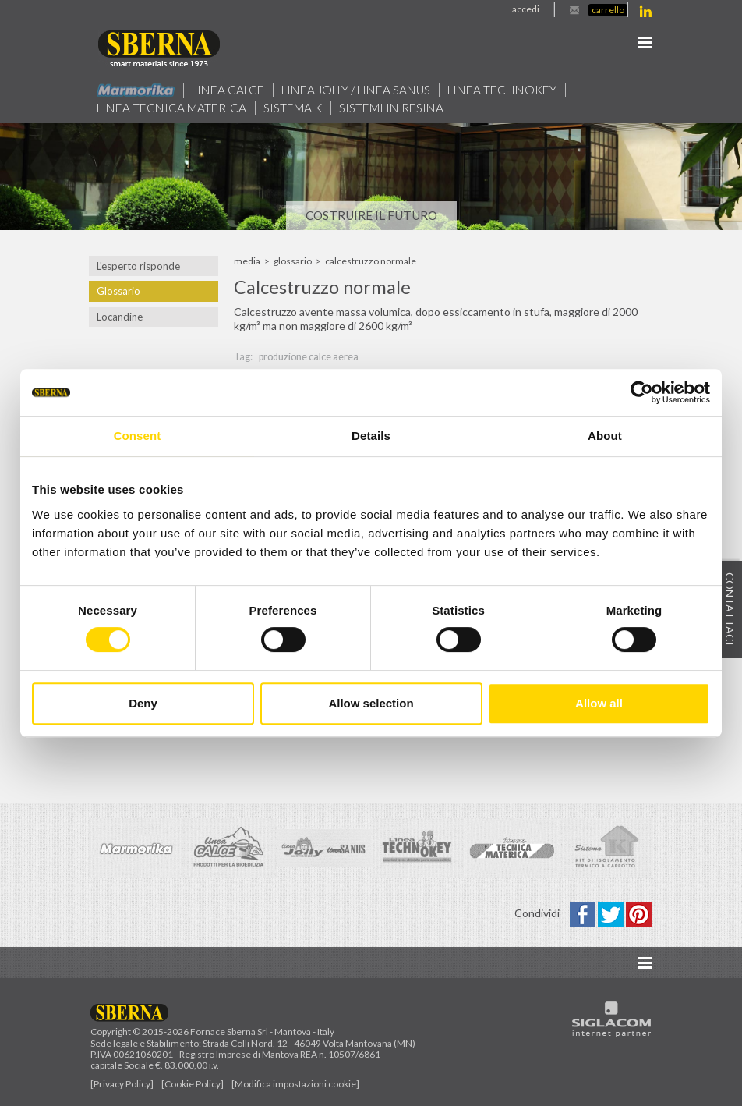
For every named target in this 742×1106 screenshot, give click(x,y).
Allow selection (370, 703)
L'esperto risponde (138, 266)
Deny (143, 703)
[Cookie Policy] (192, 1084)
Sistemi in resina (391, 108)
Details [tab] (371, 435)
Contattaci (730, 610)
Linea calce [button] (228, 90)
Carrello (608, 10)
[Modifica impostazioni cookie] (295, 1084)
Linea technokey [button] (501, 90)
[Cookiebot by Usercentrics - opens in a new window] (642, 392)
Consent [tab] (137, 435)
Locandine (120, 316)
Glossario (118, 291)
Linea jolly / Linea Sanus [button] (355, 90)
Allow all (599, 703)
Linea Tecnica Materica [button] (171, 108)
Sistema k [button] (292, 108)
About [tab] (605, 435)
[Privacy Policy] (122, 1084)
